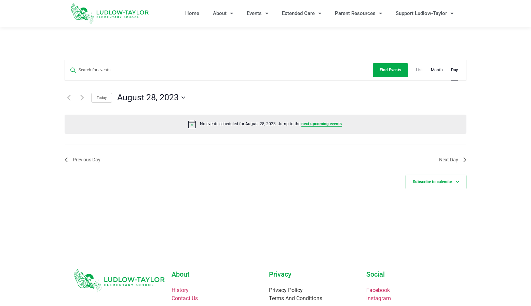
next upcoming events (321, 123)
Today (102, 98)
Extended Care (301, 13)
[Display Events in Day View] (454, 70)
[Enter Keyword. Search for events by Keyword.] (219, 70)
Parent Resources (358, 13)
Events (257, 13)
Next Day (452, 159)
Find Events (390, 70)
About (223, 13)
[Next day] (82, 97)
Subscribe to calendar (432, 181)
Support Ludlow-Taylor (424, 13)
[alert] (265, 124)
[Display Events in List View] (419, 70)
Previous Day (82, 159)
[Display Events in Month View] (437, 70)
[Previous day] (69, 97)
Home (192, 13)
